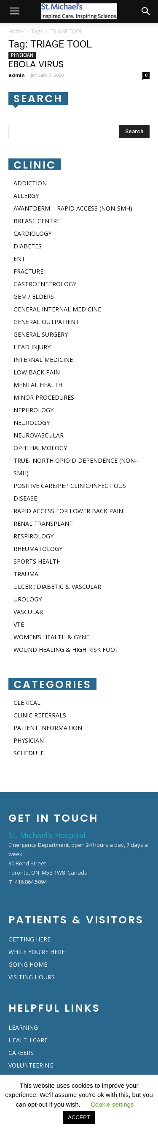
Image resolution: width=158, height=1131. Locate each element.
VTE (18, 624)
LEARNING (23, 1027)
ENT (19, 259)
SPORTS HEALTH (37, 561)
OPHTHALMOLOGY (40, 448)
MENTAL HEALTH (37, 385)
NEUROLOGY (31, 423)
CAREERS (21, 1053)
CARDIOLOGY (32, 233)
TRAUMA (25, 574)
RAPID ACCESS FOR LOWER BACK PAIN (68, 511)
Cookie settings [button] (112, 1104)
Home (15, 31)
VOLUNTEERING (31, 1065)
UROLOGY (27, 599)
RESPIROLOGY (33, 536)
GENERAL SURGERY (40, 334)
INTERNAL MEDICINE (43, 360)
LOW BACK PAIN (36, 372)
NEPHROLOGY (33, 410)
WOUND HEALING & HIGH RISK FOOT (66, 650)
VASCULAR (28, 612)
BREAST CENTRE (36, 221)
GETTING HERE (29, 939)
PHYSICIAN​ (22, 55)
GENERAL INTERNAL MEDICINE (57, 309)
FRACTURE (28, 271)
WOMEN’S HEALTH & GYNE (51, 637)
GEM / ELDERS (33, 297)
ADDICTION (30, 183)
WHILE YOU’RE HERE (36, 952)
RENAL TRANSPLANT (43, 523)
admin (16, 75)
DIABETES (27, 246)
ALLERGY (26, 196)
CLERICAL (26, 703)
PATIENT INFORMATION (47, 728)
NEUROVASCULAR (38, 435)
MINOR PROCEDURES (43, 397)
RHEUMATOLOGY (37, 549)
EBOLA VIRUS (36, 64)
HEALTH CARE (28, 1040)
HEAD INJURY (32, 347)
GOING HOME (27, 964)
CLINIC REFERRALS (39, 715)
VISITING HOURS (31, 977)
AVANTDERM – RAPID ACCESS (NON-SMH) (72, 208)
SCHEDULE (28, 753)
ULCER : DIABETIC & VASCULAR (57, 587)
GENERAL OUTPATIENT (46, 322)
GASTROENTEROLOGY (44, 284)
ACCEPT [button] (79, 1117)
